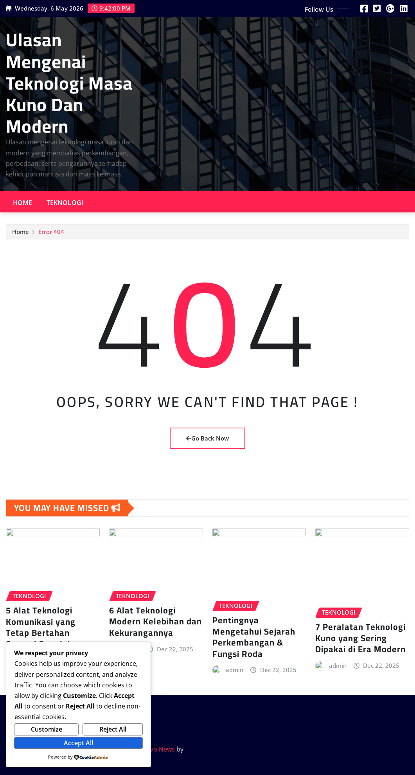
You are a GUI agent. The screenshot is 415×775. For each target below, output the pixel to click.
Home (22, 202)
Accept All (78, 743)
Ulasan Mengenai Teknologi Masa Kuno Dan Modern (69, 83)
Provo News (157, 749)
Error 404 (51, 233)
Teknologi (65, 202)
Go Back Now (207, 438)
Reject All (112, 729)
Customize (46, 729)
